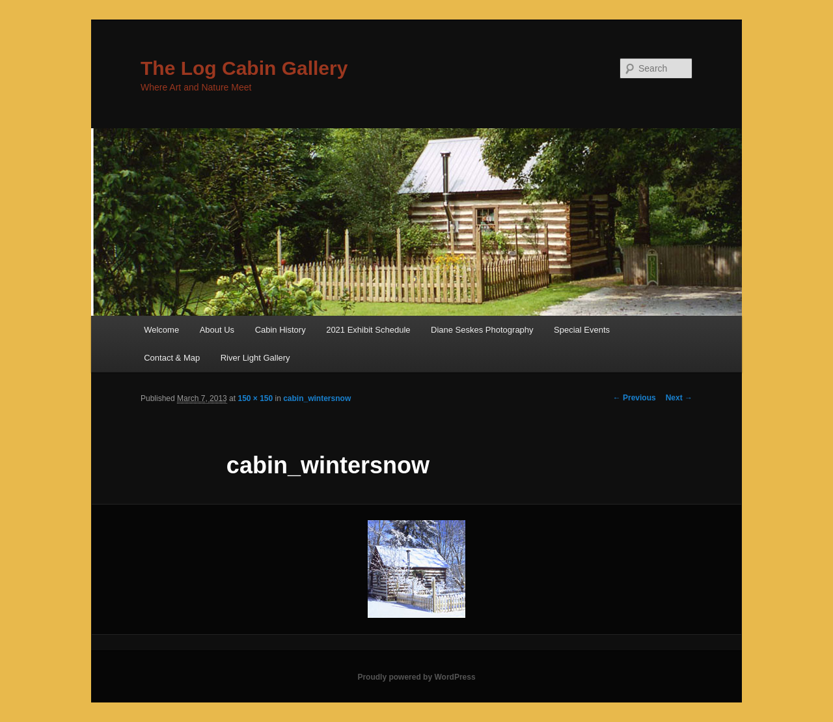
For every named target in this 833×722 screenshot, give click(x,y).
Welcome (161, 330)
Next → (679, 397)
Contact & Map (172, 358)
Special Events (582, 330)
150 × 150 (255, 398)
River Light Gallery (255, 358)
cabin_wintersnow (317, 398)
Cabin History (280, 330)
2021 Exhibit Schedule (368, 330)
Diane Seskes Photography (482, 330)
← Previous (634, 397)
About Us (217, 330)
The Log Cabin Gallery (244, 68)
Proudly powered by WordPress (416, 677)
